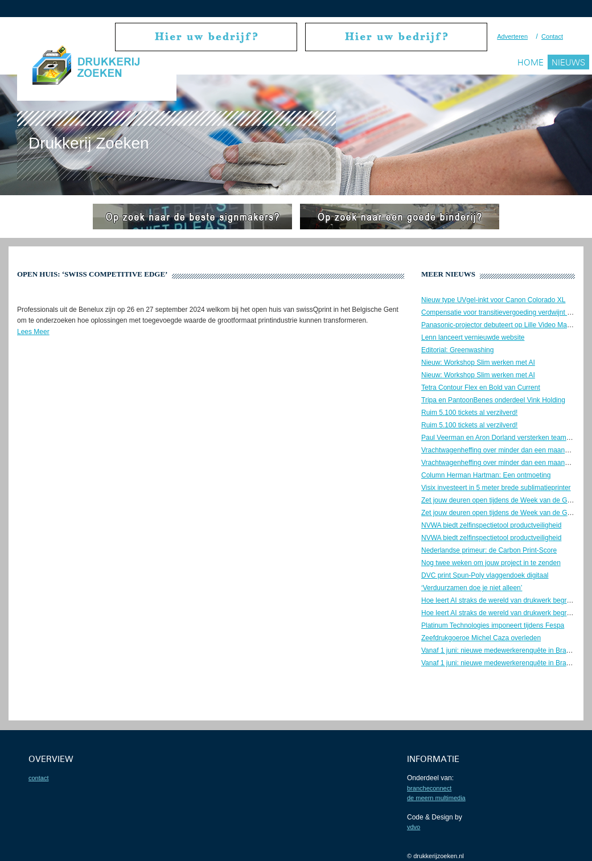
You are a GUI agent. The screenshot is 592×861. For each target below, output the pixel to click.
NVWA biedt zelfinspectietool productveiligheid (491, 525)
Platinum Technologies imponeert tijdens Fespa (492, 625)
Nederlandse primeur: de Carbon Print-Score (489, 550)
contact (38, 778)
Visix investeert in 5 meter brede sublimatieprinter (496, 488)
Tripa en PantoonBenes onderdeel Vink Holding (493, 400)
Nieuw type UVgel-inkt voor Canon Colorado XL (493, 300)
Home (530, 62)
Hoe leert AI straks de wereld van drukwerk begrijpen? (503, 600)
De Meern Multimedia (436, 797)
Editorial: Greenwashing (457, 350)
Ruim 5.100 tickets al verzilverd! (469, 413)
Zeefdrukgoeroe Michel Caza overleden (481, 638)
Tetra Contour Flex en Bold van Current (480, 388)
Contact (552, 36)
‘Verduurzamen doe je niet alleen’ (471, 588)
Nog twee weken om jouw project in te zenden (491, 563)
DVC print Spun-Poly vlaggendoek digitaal (484, 575)
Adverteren (512, 36)
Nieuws (568, 62)
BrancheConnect (429, 788)
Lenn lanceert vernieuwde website (472, 337)
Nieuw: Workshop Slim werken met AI (478, 362)
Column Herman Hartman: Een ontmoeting (485, 475)
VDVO (413, 826)
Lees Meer (33, 332)
